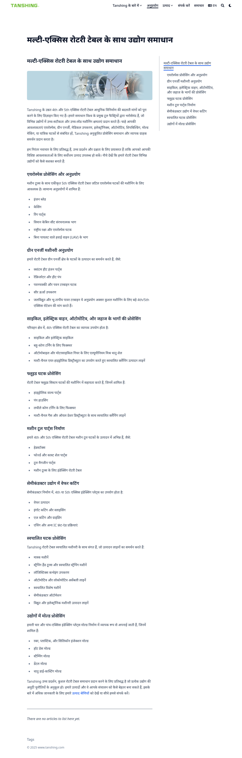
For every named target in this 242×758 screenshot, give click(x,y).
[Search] (222, 5)
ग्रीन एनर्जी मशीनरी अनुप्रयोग (184, 81)
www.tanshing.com (51, 747)
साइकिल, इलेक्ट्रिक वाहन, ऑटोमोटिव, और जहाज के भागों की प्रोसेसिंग (190, 90)
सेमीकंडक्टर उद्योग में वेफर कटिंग (187, 111)
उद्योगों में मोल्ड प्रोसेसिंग (181, 124)
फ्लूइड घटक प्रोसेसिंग (180, 98)
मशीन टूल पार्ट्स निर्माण (181, 105)
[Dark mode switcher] (230, 5)
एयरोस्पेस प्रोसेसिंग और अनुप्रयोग (187, 75)
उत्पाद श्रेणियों (80, 693)
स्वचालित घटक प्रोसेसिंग (181, 117)
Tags (30, 739)
